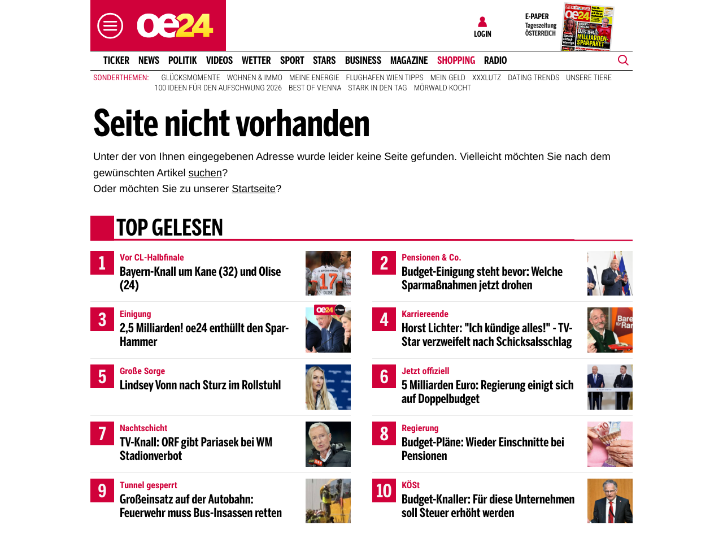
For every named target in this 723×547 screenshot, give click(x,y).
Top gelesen (169, 229)
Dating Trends (533, 78)
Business (363, 60)
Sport (292, 60)
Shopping (456, 60)
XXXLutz (486, 78)
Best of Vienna (315, 88)
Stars (324, 60)
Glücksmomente (191, 78)
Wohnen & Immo (254, 78)
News (148, 60)
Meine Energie (314, 78)
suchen (205, 173)
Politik (182, 60)
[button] (107, 25)
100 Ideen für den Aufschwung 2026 (218, 88)
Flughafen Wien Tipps (385, 78)
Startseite (254, 188)
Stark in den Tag (377, 88)
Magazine (409, 60)
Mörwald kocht (443, 88)
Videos (219, 60)
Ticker (116, 60)
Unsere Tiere (589, 78)
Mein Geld (447, 78)
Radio (495, 60)
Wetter (256, 60)
